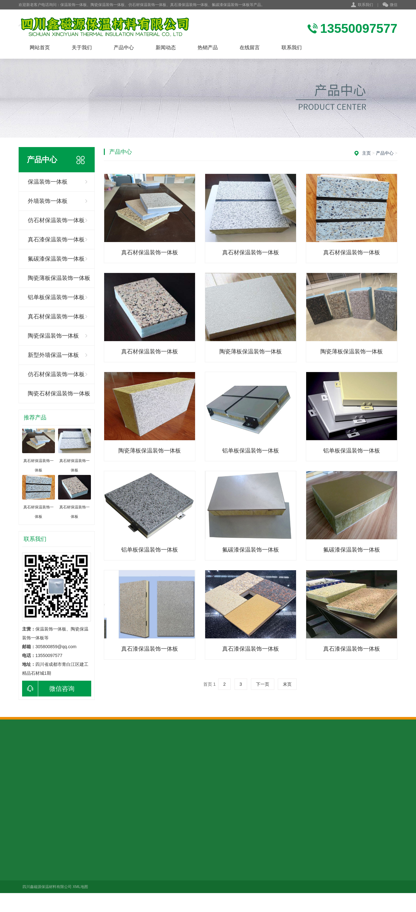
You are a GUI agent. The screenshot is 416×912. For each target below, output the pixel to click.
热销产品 (208, 47)
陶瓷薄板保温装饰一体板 (59, 278)
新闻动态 (166, 47)
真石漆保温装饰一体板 (56, 239)
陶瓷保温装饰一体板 (53, 336)
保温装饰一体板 (48, 182)
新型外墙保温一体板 (53, 355)
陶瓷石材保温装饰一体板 (59, 393)
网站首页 (40, 47)
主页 (366, 153)
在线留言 (250, 47)
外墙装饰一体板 (48, 201)
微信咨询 (48, 688)
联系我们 (365, 5)
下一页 (262, 684)
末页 (287, 684)
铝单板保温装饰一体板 (56, 297)
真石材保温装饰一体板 (56, 316)
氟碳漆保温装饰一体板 (56, 259)
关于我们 (82, 47)
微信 (390, 5)
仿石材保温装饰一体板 (56, 220)
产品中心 (124, 47)
